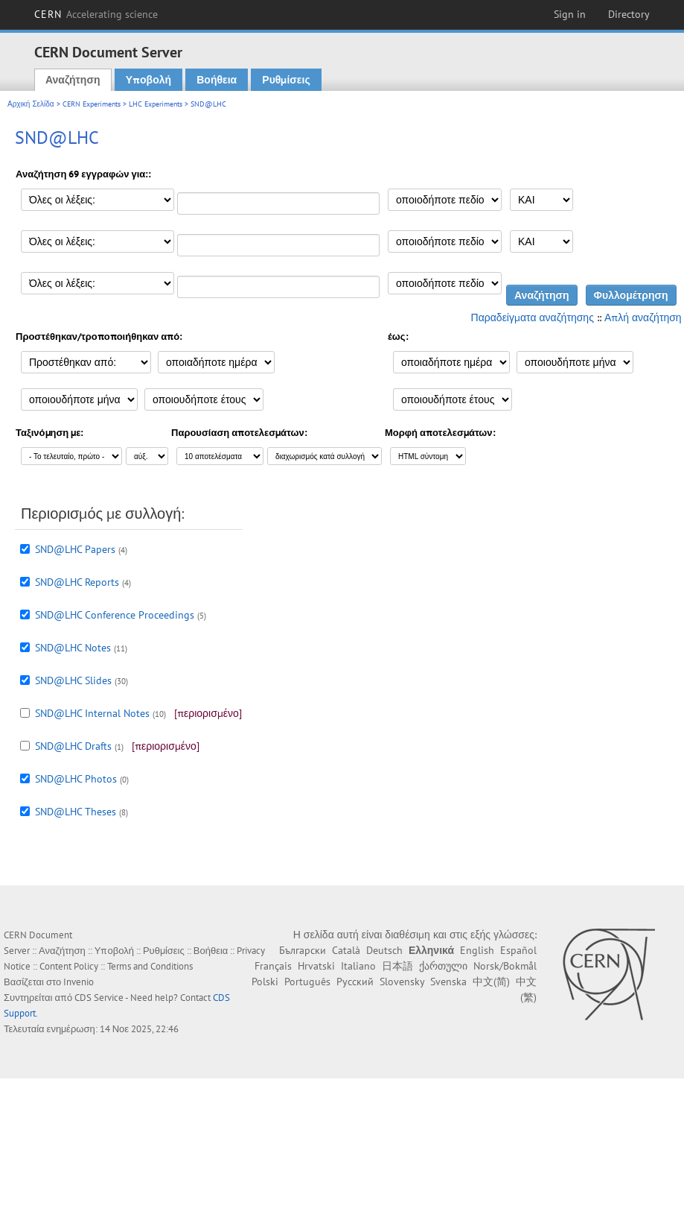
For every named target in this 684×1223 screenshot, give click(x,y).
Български (302, 950)
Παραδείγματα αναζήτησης (532, 317)
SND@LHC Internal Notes (92, 713)
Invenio (78, 982)
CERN (96, 14)
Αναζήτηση (72, 79)
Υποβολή (148, 79)
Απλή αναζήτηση (643, 317)
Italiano (358, 966)
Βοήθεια (216, 79)
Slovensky (402, 981)
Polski (265, 981)
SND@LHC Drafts (73, 746)
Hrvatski (316, 966)
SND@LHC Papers (75, 549)
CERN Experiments (92, 104)
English (477, 950)
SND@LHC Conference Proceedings (114, 615)
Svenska (448, 981)
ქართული (443, 966)
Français (273, 966)
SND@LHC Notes (73, 647)
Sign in (570, 14)
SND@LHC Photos (76, 779)
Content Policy (68, 966)
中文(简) (491, 981)
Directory (629, 14)
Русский (355, 981)
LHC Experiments (155, 104)
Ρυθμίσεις (286, 79)
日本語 (397, 966)
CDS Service (99, 997)
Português (307, 981)
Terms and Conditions (150, 966)
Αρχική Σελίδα (30, 104)
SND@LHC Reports (77, 582)
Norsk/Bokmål (505, 966)
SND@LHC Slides (73, 680)
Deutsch (384, 950)
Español (518, 950)
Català (346, 950)
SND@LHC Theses (75, 811)
